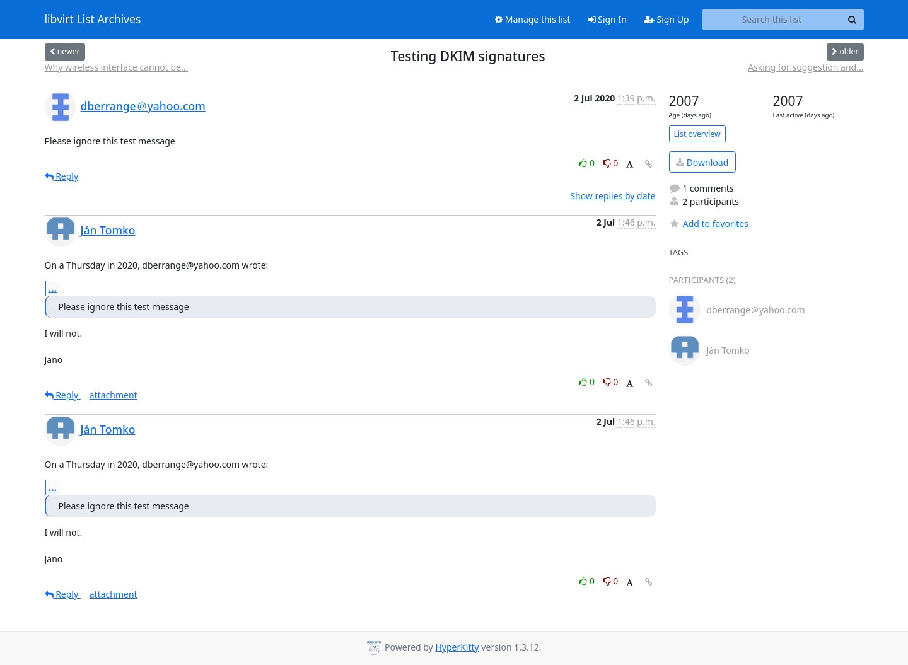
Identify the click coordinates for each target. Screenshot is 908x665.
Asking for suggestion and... (805, 67)
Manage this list (533, 19)
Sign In (607, 19)
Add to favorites (708, 223)
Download (702, 162)
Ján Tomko (108, 230)
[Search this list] (772, 19)
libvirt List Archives (93, 19)
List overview (697, 134)
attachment (113, 395)
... (53, 288)
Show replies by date (612, 196)
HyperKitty (457, 647)
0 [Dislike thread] (611, 163)
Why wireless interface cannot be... (117, 67)
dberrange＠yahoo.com (143, 105)
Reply (62, 176)
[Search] (852, 19)
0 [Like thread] (588, 163)
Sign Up (666, 19)
